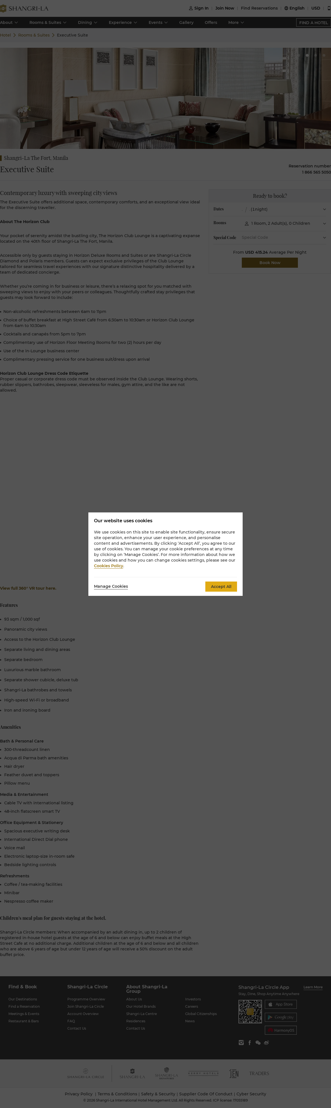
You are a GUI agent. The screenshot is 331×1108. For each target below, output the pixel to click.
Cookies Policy (108, 565)
